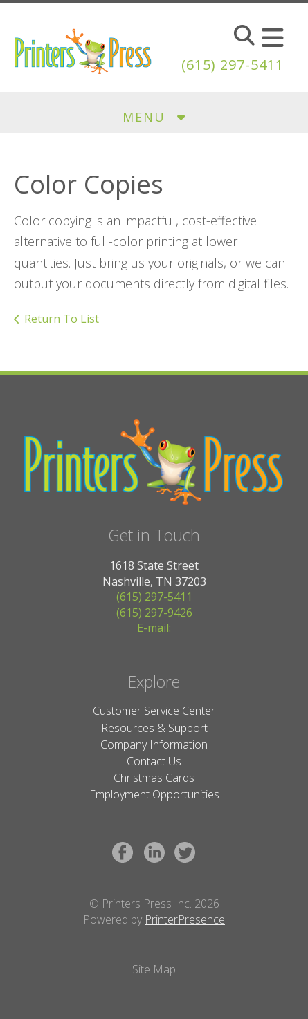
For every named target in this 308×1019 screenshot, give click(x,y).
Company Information (154, 744)
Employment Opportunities (154, 794)
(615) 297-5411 (232, 64)
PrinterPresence (185, 919)
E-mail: (154, 627)
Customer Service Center (154, 710)
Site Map (154, 969)
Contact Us (154, 761)
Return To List (61, 318)
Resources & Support (154, 728)
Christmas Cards (154, 777)
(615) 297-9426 (154, 612)
